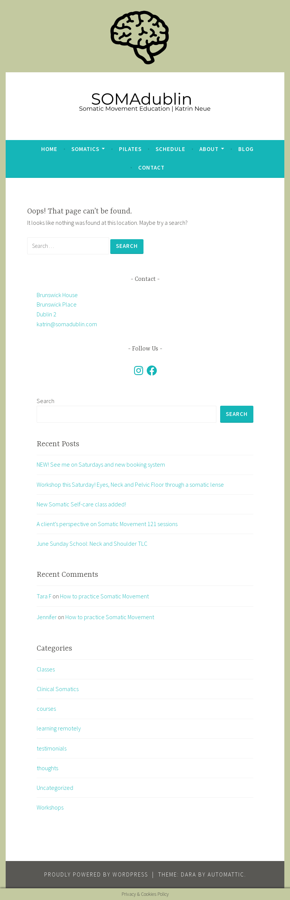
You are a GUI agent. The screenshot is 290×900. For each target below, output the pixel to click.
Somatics (85, 149)
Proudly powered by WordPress (96, 874)
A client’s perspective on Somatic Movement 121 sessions (107, 524)
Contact (151, 167)
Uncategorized (55, 787)
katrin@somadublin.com (67, 324)
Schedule (170, 149)
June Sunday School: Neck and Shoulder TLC (92, 543)
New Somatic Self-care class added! (81, 504)
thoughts (47, 768)
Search (45, 401)
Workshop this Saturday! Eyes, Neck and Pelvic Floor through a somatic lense (130, 484)
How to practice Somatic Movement (104, 596)
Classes (46, 669)
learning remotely (59, 728)
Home (49, 149)
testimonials (51, 748)
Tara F (44, 596)
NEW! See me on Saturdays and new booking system (101, 464)
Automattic (226, 874)
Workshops (50, 807)
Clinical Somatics (58, 689)
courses (46, 708)
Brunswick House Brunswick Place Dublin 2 (57, 304)
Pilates (130, 149)
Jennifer (47, 617)
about (209, 149)
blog (246, 149)
